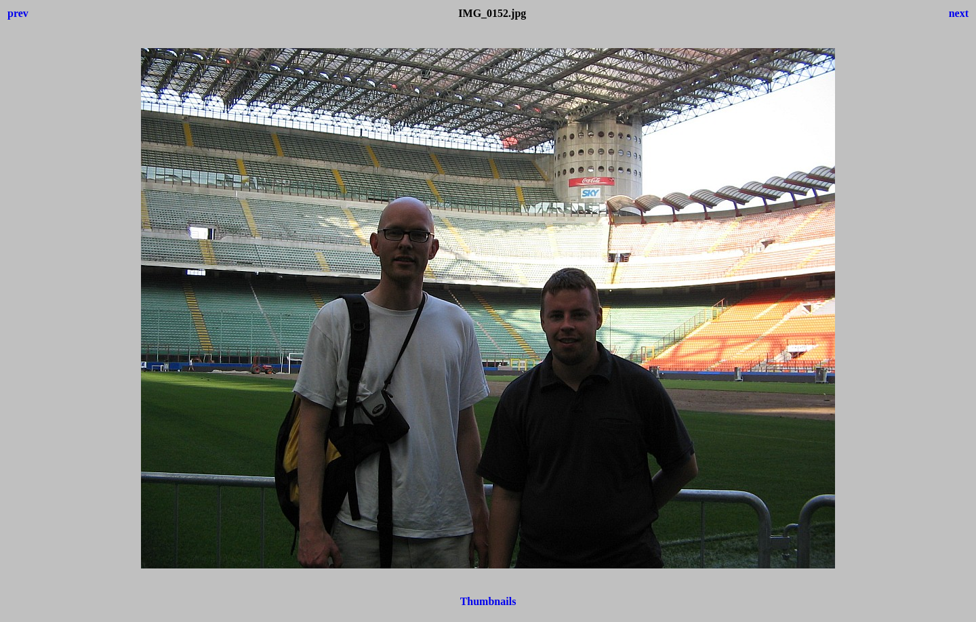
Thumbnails (488, 601)
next (959, 13)
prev (17, 13)
